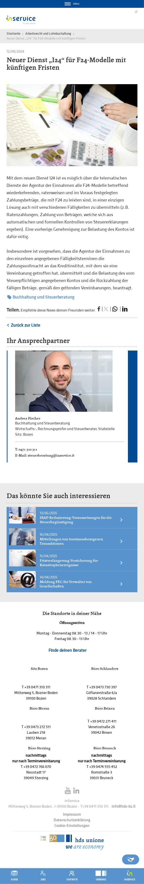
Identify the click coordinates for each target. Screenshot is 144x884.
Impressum (72, 814)
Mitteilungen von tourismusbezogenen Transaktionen (81, 541)
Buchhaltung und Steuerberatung (40, 297)
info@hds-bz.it (123, 806)
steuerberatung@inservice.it (51, 455)
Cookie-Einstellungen (71, 826)
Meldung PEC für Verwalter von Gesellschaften (81, 584)
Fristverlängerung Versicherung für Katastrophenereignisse (81, 562)
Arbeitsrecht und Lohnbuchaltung (48, 33)
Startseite (13, 33)
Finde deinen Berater (67, 650)
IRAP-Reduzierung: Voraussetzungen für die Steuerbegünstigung (81, 519)
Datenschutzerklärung (72, 820)
